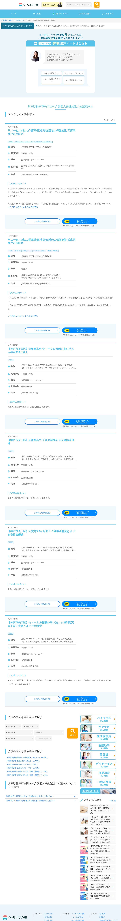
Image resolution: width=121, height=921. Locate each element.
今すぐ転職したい (51, 73)
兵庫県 (10, 141)
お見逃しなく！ (19, 141)
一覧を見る (112, 801)
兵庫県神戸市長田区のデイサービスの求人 (22, 765)
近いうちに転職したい (74, 73)
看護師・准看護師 (52, 251)
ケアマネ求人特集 (77, 917)
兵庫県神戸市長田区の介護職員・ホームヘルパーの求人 (27, 757)
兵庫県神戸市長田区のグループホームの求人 (23, 768)
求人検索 (37, 14)
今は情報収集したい (74, 80)
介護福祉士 (49, 141)
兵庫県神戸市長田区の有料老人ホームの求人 (23, 761)
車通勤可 (17, 251)
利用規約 (102, 917)
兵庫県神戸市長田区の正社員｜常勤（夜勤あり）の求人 (27, 771)
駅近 (27, 141)
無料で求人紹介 (49, 5)
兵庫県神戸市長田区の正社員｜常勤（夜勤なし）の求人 (27, 775)
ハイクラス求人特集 (78, 914)
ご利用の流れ (84, 14)
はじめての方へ (60, 14)
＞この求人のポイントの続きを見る (23, 207)
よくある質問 (107, 14)
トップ (13, 14)
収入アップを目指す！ (37, 141)
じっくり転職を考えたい (51, 80)
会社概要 (102, 914)
